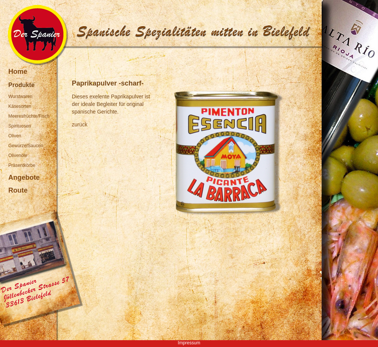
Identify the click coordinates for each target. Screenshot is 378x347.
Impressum (189, 342)
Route (18, 190)
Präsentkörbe (21, 165)
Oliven (14, 135)
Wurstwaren (20, 96)
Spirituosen (19, 126)
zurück (79, 124)
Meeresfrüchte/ (23, 116)
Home (17, 71)
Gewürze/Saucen (25, 145)
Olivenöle (17, 155)
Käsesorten (19, 106)
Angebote (24, 177)
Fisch (44, 116)
